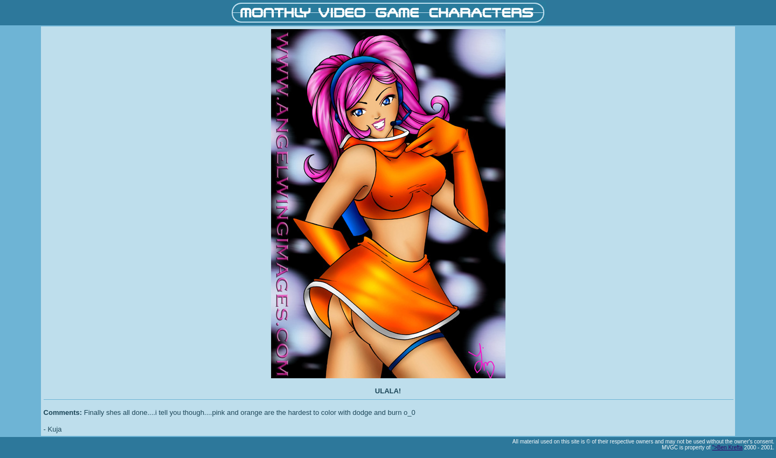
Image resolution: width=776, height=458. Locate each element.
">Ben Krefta (727, 447)
